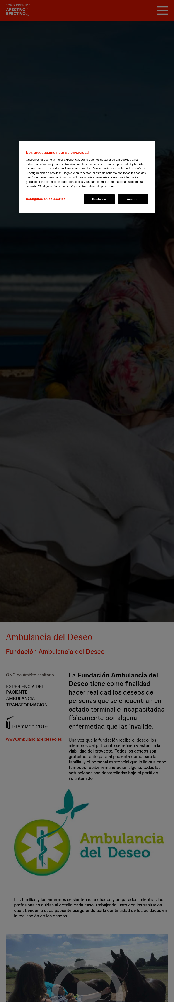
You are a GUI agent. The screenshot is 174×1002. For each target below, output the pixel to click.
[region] (87, 177)
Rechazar (99, 199)
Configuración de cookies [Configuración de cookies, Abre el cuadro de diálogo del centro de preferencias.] (45, 199)
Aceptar (133, 199)
